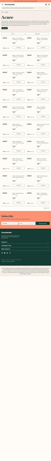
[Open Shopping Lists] (46, 4)
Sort (13, 33)
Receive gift (42, 408)
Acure (6, 12)
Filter (37, 33)
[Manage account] (2, 4)
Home (2, 12)
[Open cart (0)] (49, 4)
